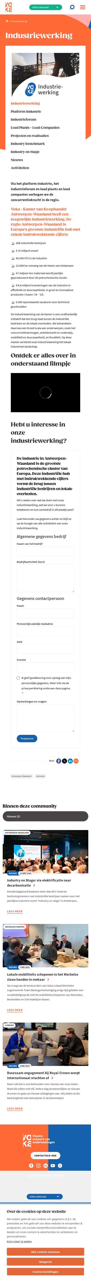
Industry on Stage (25, 152)
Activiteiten (20, 168)
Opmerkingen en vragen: (32, 701)
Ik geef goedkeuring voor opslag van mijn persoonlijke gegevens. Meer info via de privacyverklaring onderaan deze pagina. (46, 683)
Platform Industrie (26, 112)
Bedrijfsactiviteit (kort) (31, 562)
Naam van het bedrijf (29, 544)
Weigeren (45, 1262)
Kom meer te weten (19, 1241)
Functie (21, 659)
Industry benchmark (28, 144)
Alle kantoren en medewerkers (45, 1175)
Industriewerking (25, 103)
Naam (20, 605)
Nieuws (17, 160)
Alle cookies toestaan (45, 1252)
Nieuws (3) (13, 816)
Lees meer (15, 911)
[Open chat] (73, 7)
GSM (19, 642)
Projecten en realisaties (30, 136)
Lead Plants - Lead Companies (35, 128)
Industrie (40, 776)
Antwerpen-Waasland (22, 776)
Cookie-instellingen (45, 1271)
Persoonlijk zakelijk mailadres (35, 624)
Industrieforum (23, 120)
